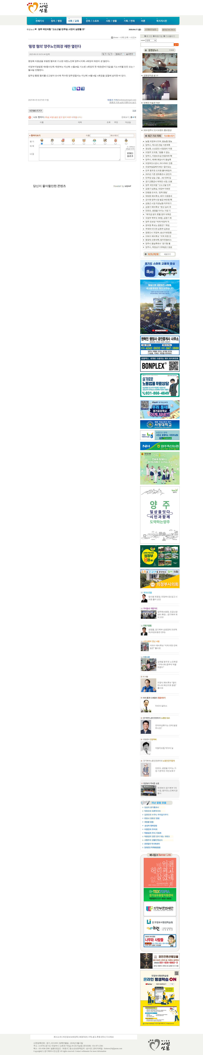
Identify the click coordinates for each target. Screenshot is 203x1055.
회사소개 (57, 1037)
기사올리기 (170, 36)
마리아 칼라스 (161, 706)
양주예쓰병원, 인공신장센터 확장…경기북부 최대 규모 (167, 614)
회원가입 (159, 36)
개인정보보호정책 (70, 1037)
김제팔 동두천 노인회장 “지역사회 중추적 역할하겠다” (167, 664)
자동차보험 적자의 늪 (164, 748)
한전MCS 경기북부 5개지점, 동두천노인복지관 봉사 (167, 790)
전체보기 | (128, 117)
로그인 (149, 36)
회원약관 (83, 1037)
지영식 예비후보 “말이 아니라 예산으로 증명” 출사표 (166, 685)
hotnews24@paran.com (113, 1048)
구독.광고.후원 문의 (96, 1037)
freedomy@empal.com (126, 100)
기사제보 (110, 1037)
